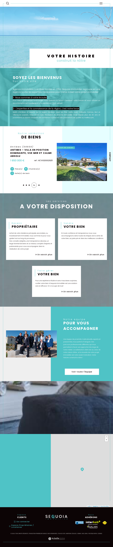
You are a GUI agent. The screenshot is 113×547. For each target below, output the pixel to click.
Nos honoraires (52, 533)
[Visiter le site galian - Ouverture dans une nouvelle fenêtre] (92, 527)
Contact (110, 156)
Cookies (100, 533)
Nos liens (84, 533)
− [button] (106, 439)
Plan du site (61, 533)
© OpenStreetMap (104, 506)
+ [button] (106, 436)
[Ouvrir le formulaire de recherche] (7, 3)
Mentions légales (71, 533)
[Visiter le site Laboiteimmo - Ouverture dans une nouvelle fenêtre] (56, 541)
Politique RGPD (92, 533)
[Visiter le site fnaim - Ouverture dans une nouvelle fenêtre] (104, 522)
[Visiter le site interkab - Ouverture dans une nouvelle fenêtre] (93, 522)
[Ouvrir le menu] (101, 3)
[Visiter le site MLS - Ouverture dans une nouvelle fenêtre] (79, 522)
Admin (79, 533)
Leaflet (89, 506)
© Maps (95, 506)
